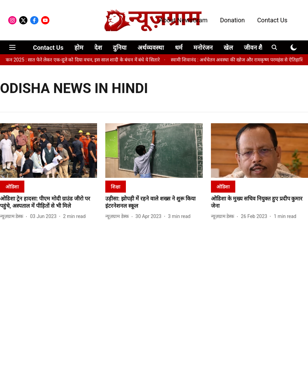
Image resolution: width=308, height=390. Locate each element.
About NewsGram (183, 20)
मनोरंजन (203, 47)
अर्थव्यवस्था (151, 47)
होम (78, 47)
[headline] (48, 202)
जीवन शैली (256, 47)
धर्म (178, 47)
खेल (228, 47)
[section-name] (12, 186)
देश (98, 47)
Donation (232, 20)
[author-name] (13, 216)
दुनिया (120, 47)
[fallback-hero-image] (48, 150)
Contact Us (272, 20)
